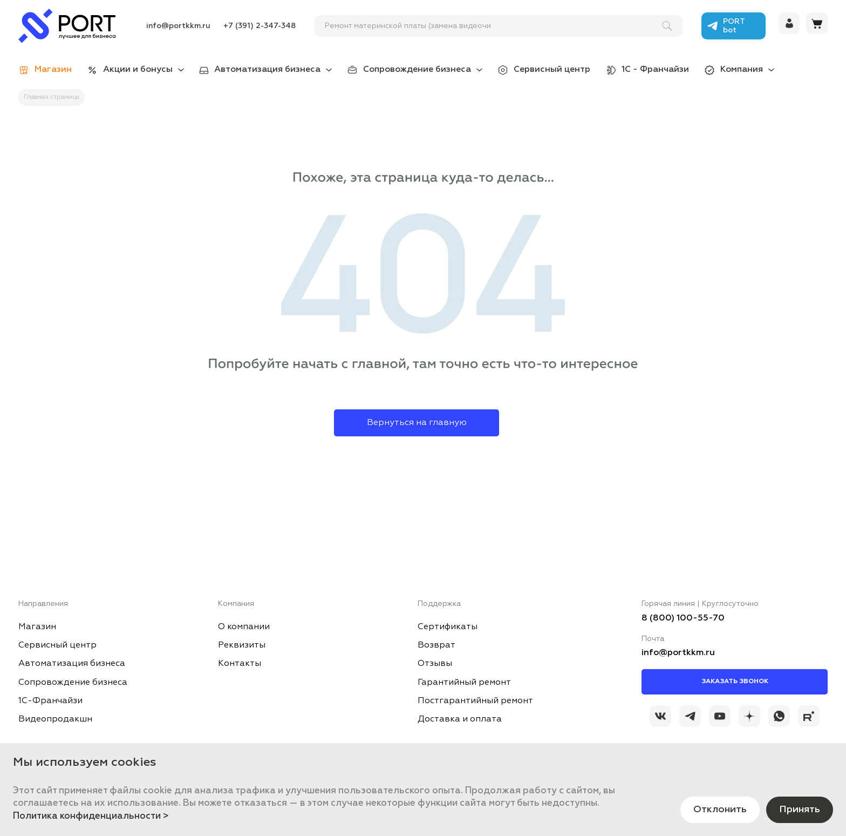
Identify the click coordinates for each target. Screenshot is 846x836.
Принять (799, 809)
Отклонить (720, 809)
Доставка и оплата (460, 719)
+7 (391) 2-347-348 (259, 26)
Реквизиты (241, 645)
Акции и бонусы (138, 69)
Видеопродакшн (55, 719)
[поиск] (494, 26)
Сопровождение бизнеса (417, 69)
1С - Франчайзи (655, 69)
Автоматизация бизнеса (267, 69)
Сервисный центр (552, 69)
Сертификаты (447, 627)
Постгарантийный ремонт (475, 701)
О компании (244, 627)
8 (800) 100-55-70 (683, 618)
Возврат (436, 645)
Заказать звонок (734, 681)
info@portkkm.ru (178, 26)
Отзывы (435, 663)
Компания (741, 69)
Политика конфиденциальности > (91, 816)
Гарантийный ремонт (464, 682)
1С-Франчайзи (50, 701)
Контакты (239, 663)
